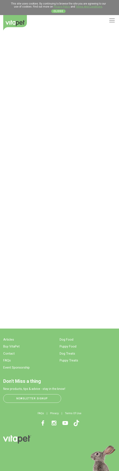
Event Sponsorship (16, 367)
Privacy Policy (62, 6)
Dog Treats (67, 353)
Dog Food (66, 339)
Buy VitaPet (11, 346)
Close (58, 11)
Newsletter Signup (32, 398)
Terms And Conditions (89, 6)
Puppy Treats (69, 360)
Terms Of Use (73, 413)
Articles (8, 339)
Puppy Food (68, 346)
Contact (9, 353)
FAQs (7, 360)
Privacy (54, 413)
